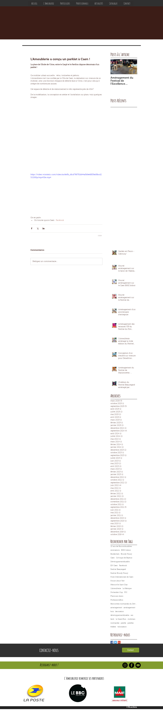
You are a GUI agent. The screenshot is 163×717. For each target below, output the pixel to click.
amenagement (116, 608)
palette (123, 623)
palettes (131, 623)
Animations (115, 550)
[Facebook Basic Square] (111, 642)
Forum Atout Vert (117, 581)
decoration (119, 611)
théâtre (113, 627)
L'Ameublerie (115, 588)
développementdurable (119, 615)
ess (132, 615)
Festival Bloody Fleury (119, 573)
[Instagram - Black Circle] (125, 665)
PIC (125, 592)
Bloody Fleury (126, 554)
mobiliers (131, 619)
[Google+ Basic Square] (119, 642)
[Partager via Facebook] (31, 228)
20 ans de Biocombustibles (121, 546)
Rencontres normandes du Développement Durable (123, 604)
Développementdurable (120, 562)
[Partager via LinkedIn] (43, 228)
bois (112, 611)
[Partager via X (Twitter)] (37, 228)
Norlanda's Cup (116, 592)
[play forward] (138, 693)
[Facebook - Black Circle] (131, 665)
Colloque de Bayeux (124, 558)
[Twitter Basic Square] (115, 642)
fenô (112, 619)
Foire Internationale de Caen (121, 577)
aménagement (129, 608)
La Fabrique (127, 588)
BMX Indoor (126, 550)
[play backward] (26, 693)
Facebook (123, 566)
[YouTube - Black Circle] (138, 665)
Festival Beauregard (118, 569)
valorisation (122, 627)
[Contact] (130, 650)
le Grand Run (121, 619)
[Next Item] (133, 67)
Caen (112, 558)
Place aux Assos (116, 596)
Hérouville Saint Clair (119, 585)
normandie (114, 623)
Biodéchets (114, 554)
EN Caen (114, 566)
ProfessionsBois (116, 600)
